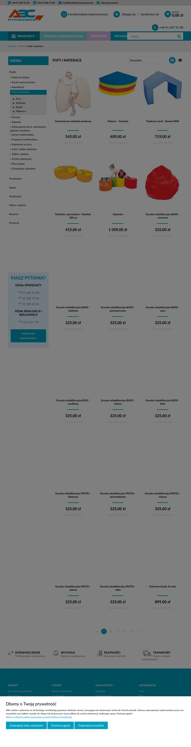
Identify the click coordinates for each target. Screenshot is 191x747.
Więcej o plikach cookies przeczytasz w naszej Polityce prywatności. (39, 716)
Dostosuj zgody (60, 725)
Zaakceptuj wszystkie (91, 725)
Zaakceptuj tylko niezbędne (26, 725)
